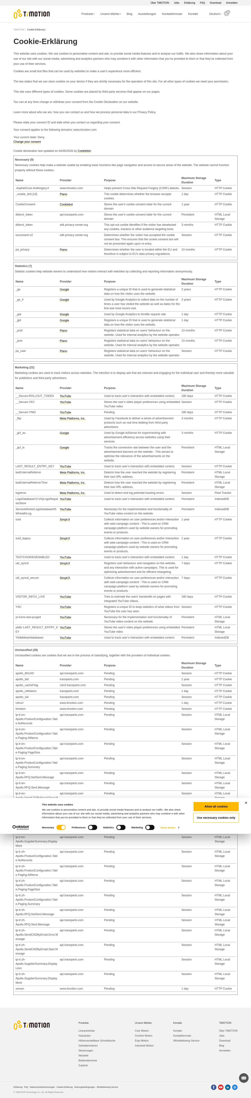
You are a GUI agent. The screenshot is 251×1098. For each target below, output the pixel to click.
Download (215, 2)
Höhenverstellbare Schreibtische (96, 1040)
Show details (168, 1091)
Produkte (88, 14)
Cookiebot (84, 150)
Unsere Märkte (110, 14)
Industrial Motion (144, 1045)
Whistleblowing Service (186, 1040)
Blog (129, 14)
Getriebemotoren (88, 1045)
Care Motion (142, 1030)
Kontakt (193, 14)
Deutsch (212, 16)
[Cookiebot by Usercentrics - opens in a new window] (21, 1091)
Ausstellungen (147, 14)
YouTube (65, 396)
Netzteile (83, 1055)
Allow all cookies (216, 1070)
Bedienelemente (87, 1060)
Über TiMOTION (160, 2)
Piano (63, 194)
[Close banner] (246, 1067)
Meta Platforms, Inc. (72, 418)
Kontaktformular (172, 14)
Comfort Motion (143, 1035)
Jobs (176, 2)
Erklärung (189, 2)
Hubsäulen (84, 1035)
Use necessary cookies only (216, 1081)
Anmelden (232, 2)
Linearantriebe (86, 1030)
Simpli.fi (65, 519)
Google (64, 289)
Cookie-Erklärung (36, 29)
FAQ (202, 2)
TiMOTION (18, 29)
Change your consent (27, 141)
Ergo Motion (142, 1040)
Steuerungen (85, 1050)
